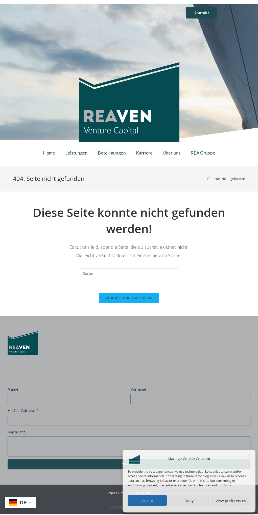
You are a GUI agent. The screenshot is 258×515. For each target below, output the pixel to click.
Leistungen (76, 153)
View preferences (231, 500)
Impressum (115, 494)
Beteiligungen (112, 153)
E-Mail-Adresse (22, 411)
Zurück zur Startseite (129, 298)
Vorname (138, 389)
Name (13, 389)
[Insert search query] (129, 273)
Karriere (144, 153)
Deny (189, 500)
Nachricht (16, 432)
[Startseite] (208, 178)
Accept (147, 500)
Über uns (171, 153)
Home (49, 153)
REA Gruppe (203, 153)
